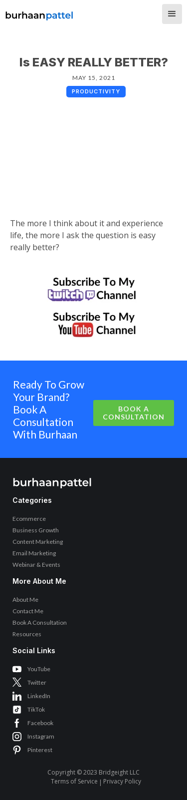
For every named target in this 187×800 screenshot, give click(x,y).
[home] (39, 13)
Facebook (40, 723)
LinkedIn (38, 696)
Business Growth (35, 530)
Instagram (40, 736)
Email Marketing (34, 553)
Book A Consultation (134, 412)
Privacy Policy (122, 782)
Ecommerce (29, 518)
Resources (26, 634)
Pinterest (39, 750)
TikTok (36, 709)
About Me (25, 599)
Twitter (36, 682)
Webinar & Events (36, 564)
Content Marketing (37, 541)
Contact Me (27, 611)
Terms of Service (74, 782)
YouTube (38, 669)
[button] (172, 14)
